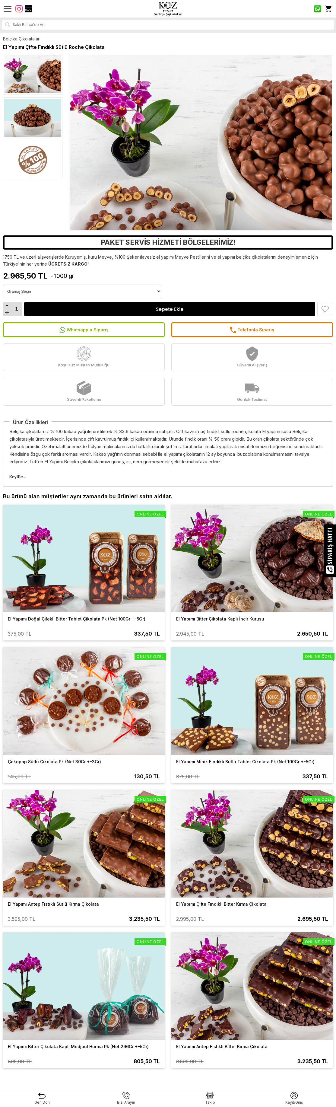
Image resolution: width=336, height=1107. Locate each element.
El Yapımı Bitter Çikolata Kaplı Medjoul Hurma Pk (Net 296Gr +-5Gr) (78, 1046)
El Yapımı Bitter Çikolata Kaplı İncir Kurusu (220, 618)
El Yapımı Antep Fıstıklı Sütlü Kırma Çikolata (53, 904)
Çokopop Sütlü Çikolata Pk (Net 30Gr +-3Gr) (54, 761)
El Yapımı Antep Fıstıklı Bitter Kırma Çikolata (222, 1046)
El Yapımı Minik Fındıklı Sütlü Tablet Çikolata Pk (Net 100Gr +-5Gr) (245, 761)
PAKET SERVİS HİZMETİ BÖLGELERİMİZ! (168, 242)
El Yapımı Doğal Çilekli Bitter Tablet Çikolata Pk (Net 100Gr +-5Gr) (76, 618)
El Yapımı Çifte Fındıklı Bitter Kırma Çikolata (221, 904)
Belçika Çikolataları (21, 38)
